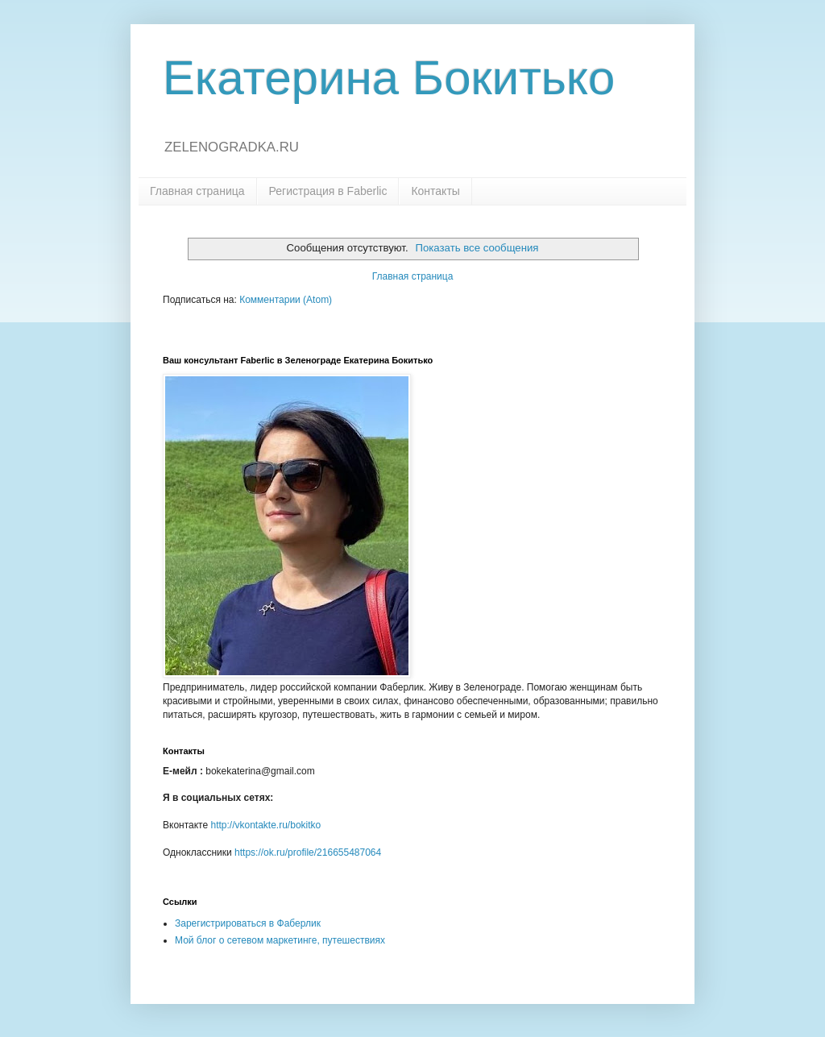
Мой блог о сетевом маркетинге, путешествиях (280, 940)
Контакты (435, 191)
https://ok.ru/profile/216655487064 (307, 852)
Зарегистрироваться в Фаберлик (248, 923)
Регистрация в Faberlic (328, 191)
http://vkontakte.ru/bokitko (265, 825)
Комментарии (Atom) (285, 299)
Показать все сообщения (477, 248)
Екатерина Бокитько (389, 78)
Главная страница (197, 191)
